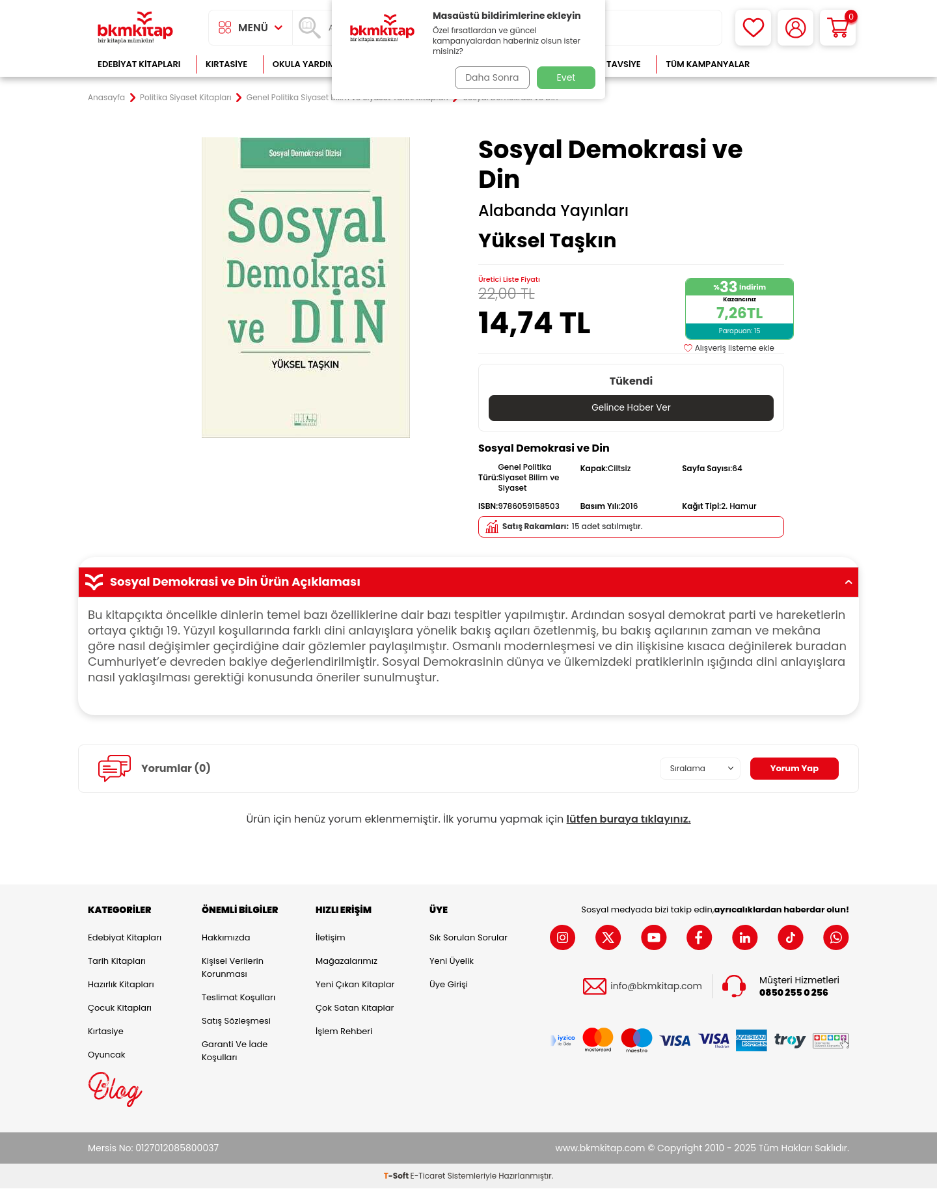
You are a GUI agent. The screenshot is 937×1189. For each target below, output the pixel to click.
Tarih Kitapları (117, 961)
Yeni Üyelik (451, 961)
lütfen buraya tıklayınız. (629, 819)
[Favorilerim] (753, 28)
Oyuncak (107, 1054)
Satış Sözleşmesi (236, 1021)
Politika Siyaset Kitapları (186, 97)
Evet (566, 77)
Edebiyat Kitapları (139, 64)
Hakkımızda (226, 937)
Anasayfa (106, 97)
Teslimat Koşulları (238, 997)
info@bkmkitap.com (656, 987)
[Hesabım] (795, 28)
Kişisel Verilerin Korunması (233, 967)
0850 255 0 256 (793, 993)
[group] (306, 288)
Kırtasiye (226, 64)
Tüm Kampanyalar (708, 64)
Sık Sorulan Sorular (468, 937)
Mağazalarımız (346, 961)
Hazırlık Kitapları (121, 984)
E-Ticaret (428, 1176)
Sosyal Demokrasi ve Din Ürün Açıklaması (468, 582)
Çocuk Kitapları (120, 1008)
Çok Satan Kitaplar (355, 1008)
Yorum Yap (793, 768)
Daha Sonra (490, 77)
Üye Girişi (448, 984)
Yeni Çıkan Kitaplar (355, 984)
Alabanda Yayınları (553, 210)
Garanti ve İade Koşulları (234, 1050)
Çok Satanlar (807, 64)
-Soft (397, 1176)
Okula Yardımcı (308, 64)
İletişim (331, 937)
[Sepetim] (838, 28)
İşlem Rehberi (344, 1031)
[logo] (135, 28)
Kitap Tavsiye (610, 64)
